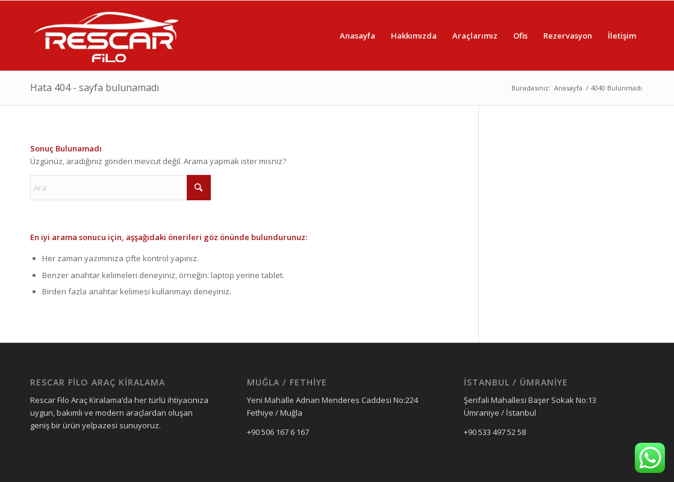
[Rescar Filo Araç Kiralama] (106, 36)
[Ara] (120, 187)
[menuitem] (357, 36)
